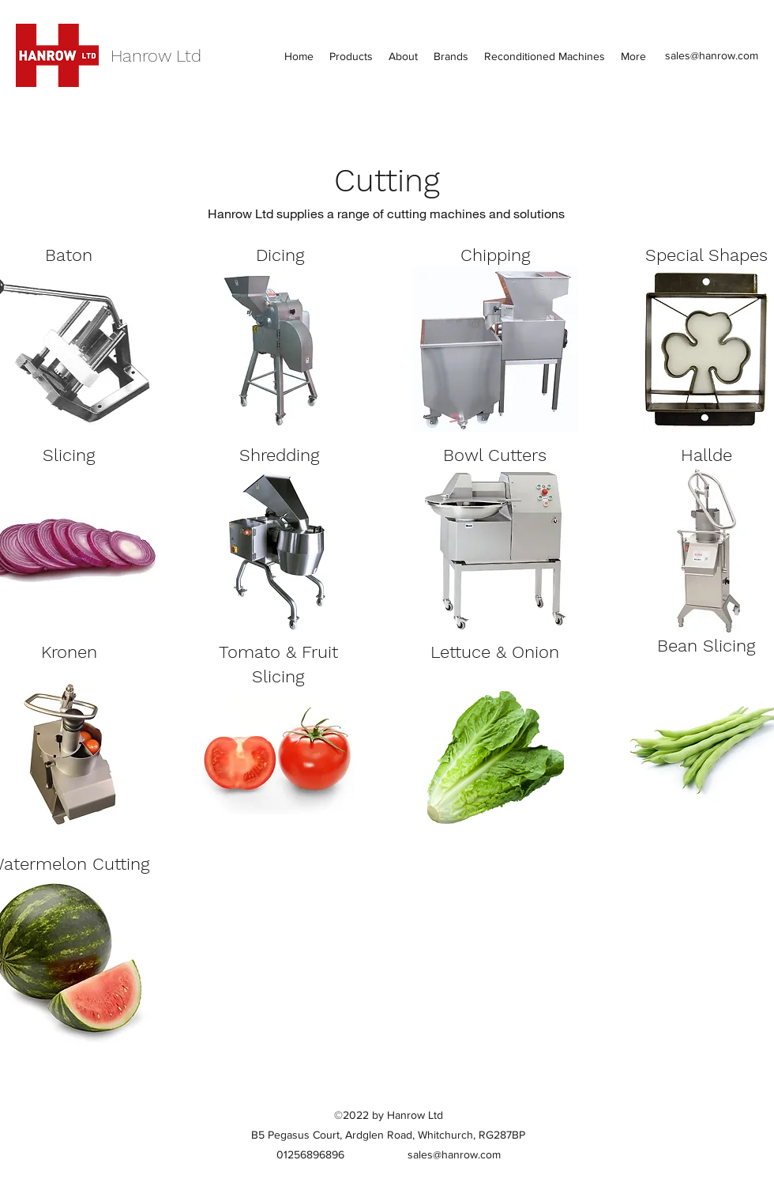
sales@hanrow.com (711, 55)
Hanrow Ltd (156, 56)
